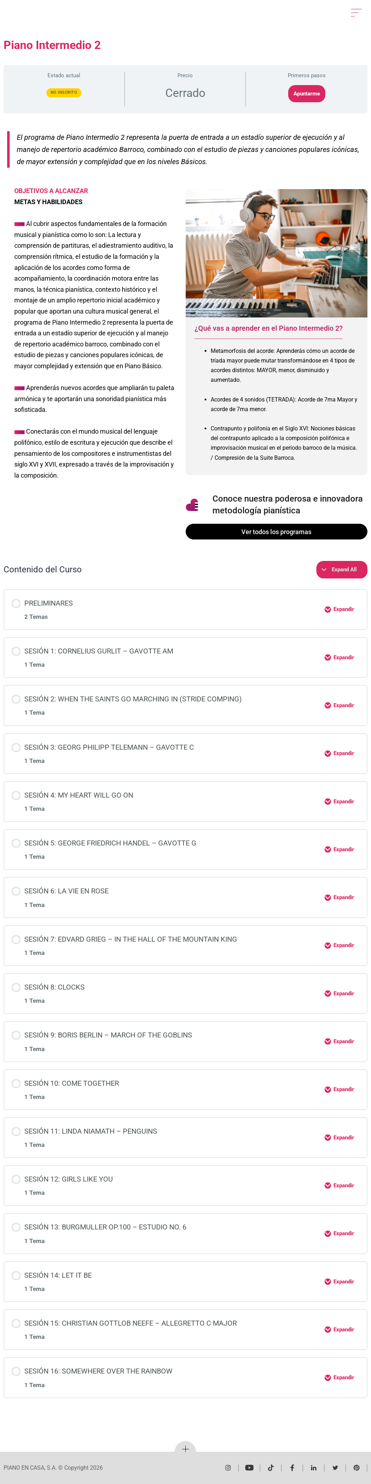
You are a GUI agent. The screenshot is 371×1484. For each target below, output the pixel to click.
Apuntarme (307, 93)
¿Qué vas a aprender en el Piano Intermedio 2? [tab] (269, 328)
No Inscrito (64, 92)
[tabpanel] (277, 407)
